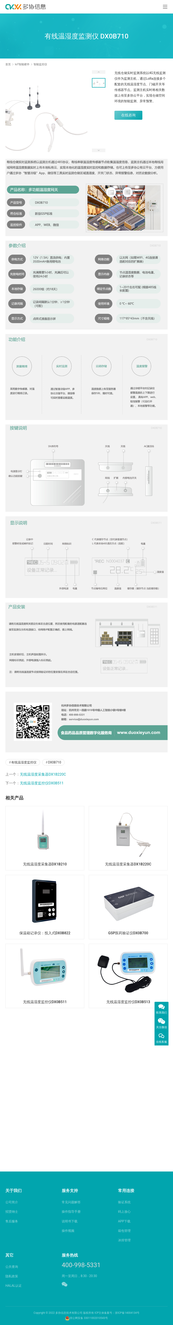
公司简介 (11, 1202)
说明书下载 (69, 1221)
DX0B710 (54, 762)
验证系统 (124, 1202)
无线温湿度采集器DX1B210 (45, 864)
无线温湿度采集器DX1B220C (43, 774)
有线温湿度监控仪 (23, 762)
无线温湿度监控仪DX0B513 (128, 1002)
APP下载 (124, 1221)
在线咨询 (128, 115)
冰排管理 (124, 1240)
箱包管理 (124, 1230)
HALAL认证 (13, 1285)
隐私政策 (11, 1276)
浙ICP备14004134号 (127, 1312)
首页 (8, 64)
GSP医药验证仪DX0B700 (128, 933)
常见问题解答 (71, 1202)
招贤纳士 (11, 1211)
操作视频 (68, 1230)
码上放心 (124, 1211)
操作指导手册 (71, 1211)
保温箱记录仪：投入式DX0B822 (45, 933)
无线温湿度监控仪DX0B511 (42, 783)
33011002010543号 (96, 1318)
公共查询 (11, 1267)
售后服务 (11, 1221)
